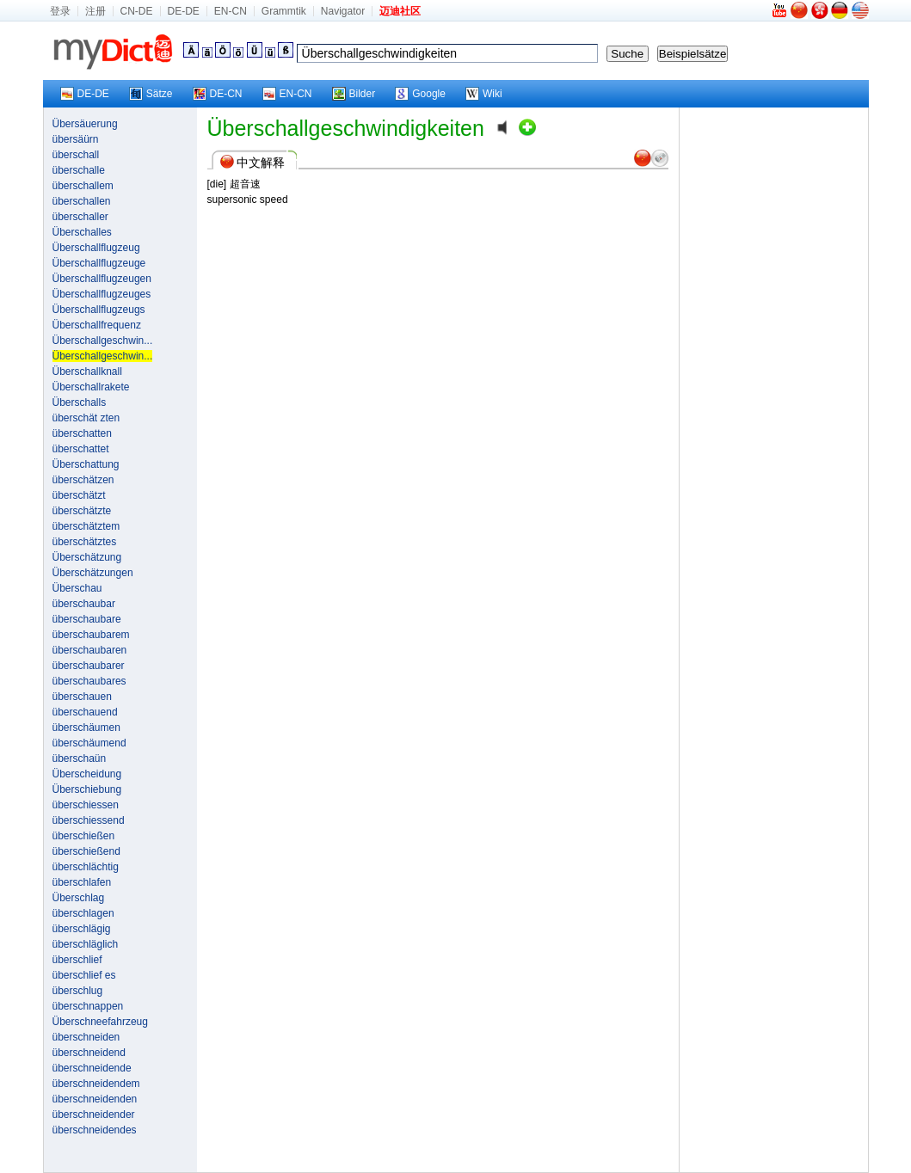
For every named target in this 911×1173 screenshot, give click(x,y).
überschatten (82, 433)
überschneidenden (95, 1099)
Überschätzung (87, 557)
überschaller (80, 217)
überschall (76, 155)
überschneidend (89, 1053)
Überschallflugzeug (96, 248)
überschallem (83, 186)
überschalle (78, 170)
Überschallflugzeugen (101, 279)
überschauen (82, 697)
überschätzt (79, 495)
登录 (60, 11)
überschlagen (83, 913)
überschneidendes (94, 1130)
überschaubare (86, 619)
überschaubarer (88, 666)
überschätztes (84, 542)
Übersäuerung (85, 124)
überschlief (77, 960)
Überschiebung (87, 789)
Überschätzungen (92, 573)
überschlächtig (85, 867)
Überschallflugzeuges (101, 294)
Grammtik (284, 11)
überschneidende (92, 1068)
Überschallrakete (91, 387)
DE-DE (184, 11)
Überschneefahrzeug (100, 1022)
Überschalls (79, 402)
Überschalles (82, 232)
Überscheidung (87, 774)
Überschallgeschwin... (102, 341)
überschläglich (85, 944)
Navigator (343, 11)
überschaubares (89, 681)
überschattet (80, 449)
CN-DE (136, 11)
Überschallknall (87, 371)
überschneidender (93, 1115)
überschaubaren (89, 650)
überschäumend (89, 743)
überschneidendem (96, 1084)
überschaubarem (91, 635)
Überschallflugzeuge (99, 263)
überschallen (81, 201)
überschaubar (83, 604)
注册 (95, 11)
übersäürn (75, 139)
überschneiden (86, 1037)
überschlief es (84, 975)
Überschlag (78, 898)
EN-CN (230, 11)
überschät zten (86, 418)
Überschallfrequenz (96, 325)
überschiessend (88, 820)
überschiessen (85, 805)
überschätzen (83, 480)
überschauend (85, 712)
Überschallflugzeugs (98, 310)
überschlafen (82, 882)
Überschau (77, 588)
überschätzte (82, 511)
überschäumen (86, 728)
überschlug (77, 991)
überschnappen (88, 1006)
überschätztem (86, 526)
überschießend (86, 851)
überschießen (83, 836)
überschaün (79, 758)
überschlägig (81, 929)
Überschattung (86, 464)
